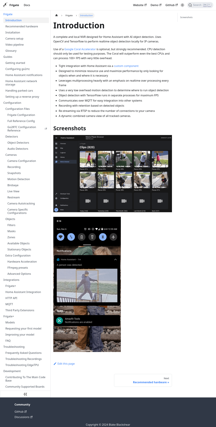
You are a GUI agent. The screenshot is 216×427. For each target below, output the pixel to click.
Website (140, 5)
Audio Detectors (17, 149)
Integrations (11, 280)
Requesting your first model (23, 328)
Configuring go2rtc (17, 69)
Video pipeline (14, 44)
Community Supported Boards (25, 386)
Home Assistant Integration (23, 292)
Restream (13, 197)
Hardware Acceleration (22, 261)
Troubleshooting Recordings (23, 359)
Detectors (11, 136)
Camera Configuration (21, 161)
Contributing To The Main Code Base (25, 378)
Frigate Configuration (21, 115)
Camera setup (14, 38)
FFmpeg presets (17, 268)
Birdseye (12, 185)
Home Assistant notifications (23, 75)
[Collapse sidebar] (25, 394)
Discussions (23, 417)
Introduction (13, 20)
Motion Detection (18, 179)
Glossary (11, 51)
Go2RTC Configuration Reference (27, 128)
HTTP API (11, 298)
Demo (156, 5)
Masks (11, 231)
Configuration (12, 103)
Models (10, 322)
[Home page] (56, 15)
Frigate (7, 14)
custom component (126, 66)
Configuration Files (17, 109)
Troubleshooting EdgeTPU (22, 365)
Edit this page (64, 363)
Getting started (15, 63)
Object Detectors (18, 142)
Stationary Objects (19, 249)
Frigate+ (10, 286)
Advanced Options (19, 274)
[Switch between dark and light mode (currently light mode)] (182, 5)
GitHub (171, 5)
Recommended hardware (21, 26)
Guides (7, 57)
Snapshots (14, 173)
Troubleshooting (14, 347)
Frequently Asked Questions (23, 353)
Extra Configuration (18, 255)
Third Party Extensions (19, 310)
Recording (14, 167)
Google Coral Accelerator (80, 49)
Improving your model (19, 334)
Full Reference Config (21, 121)
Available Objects (18, 243)
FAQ (8, 341)
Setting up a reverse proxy (22, 97)
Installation (12, 32)
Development (12, 371)
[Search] (200, 5)
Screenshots (186, 17)
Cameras (11, 155)
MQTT (9, 304)
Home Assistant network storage (21, 82)
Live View (13, 191)
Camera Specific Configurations (17, 211)
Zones (11, 237)
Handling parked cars (19, 90)
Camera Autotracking (21, 203)
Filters (11, 225)
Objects (10, 219)
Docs (27, 5)
